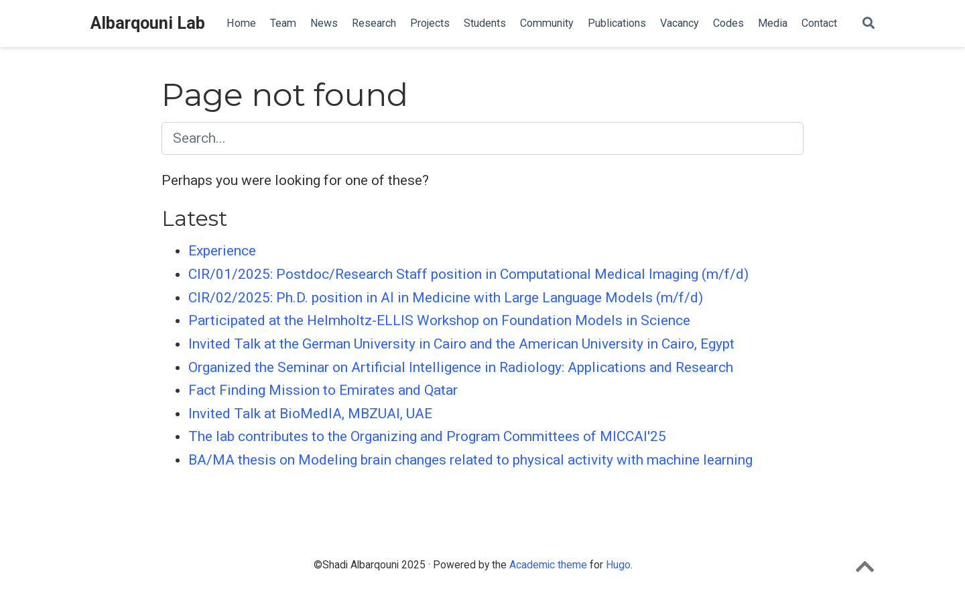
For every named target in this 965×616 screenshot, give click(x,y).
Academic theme (548, 564)
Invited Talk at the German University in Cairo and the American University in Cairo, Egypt (461, 344)
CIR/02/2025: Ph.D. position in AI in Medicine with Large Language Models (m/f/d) (445, 298)
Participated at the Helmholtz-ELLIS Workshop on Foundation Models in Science (439, 320)
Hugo (618, 564)
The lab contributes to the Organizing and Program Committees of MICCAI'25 (427, 436)
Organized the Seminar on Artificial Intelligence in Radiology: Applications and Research (460, 367)
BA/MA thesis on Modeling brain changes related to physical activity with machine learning (470, 460)
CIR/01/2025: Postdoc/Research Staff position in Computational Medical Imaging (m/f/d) (468, 274)
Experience (222, 251)
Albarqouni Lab (147, 23)
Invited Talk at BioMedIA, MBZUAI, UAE (310, 414)
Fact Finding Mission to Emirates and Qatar (323, 390)
